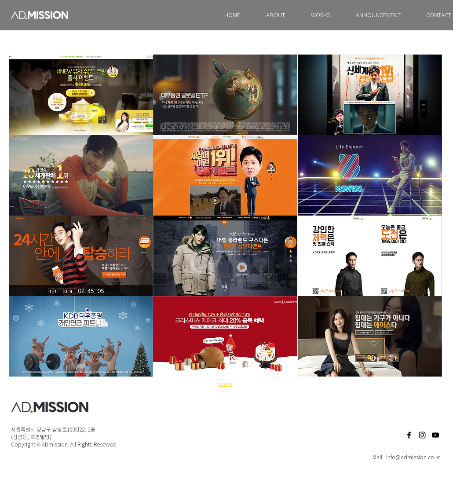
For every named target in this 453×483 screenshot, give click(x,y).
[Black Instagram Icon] (422, 435)
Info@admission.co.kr (413, 457)
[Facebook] (409, 435)
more (226, 384)
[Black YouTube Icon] (435, 435)
